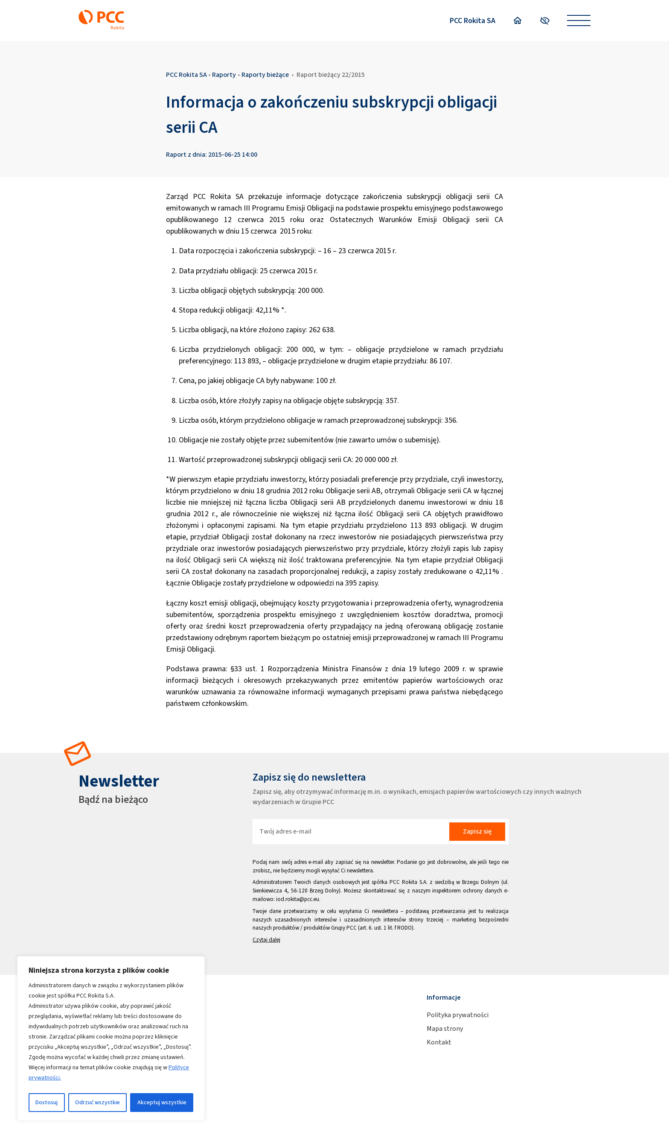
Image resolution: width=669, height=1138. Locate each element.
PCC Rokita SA (472, 20)
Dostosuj (46, 1102)
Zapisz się (477, 831)
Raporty (224, 74)
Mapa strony (445, 1028)
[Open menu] (578, 20)
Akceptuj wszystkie (161, 1102)
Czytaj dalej (266, 939)
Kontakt (439, 1042)
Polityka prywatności (458, 1014)
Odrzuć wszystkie (97, 1102)
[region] (111, 1038)
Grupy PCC (344, 927)
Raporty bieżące (265, 74)
